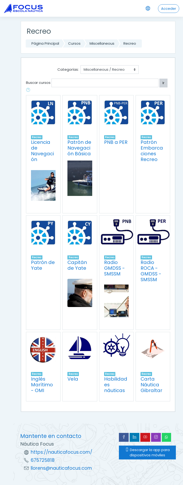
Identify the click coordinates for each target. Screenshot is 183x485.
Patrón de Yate (43, 265)
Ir (163, 82)
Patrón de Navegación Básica (79, 148)
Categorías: (68, 69)
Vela (72, 379)
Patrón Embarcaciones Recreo (152, 151)
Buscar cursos (38, 82)
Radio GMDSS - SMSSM (114, 268)
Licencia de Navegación (42, 151)
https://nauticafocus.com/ (61, 452)
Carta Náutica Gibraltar (151, 385)
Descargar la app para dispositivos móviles (147, 452)
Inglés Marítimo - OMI (42, 385)
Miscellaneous (102, 43)
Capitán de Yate (77, 265)
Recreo (129, 43)
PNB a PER (115, 142)
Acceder (168, 8)
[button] (29, 90)
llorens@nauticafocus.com (61, 468)
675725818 (43, 460)
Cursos (74, 43)
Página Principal (45, 43)
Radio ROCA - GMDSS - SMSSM (151, 271)
